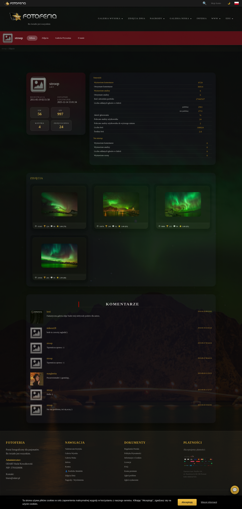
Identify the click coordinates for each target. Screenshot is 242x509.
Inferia (202, 18)
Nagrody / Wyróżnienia (74, 480)
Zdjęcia (45, 38)
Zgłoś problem (130, 475)
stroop (4, 48)
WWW (214, 18)
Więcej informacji (209, 502)
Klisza (32, 38)
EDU (228, 18)
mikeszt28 (51, 328)
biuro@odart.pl (13, 478)
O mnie (81, 38)
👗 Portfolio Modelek (74, 471)
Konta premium (130, 471)
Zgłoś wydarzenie (131, 480)
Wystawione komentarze (103, 82)
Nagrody (156, 18)
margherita (52, 373)
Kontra (68, 467)
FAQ (126, 467)
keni (49, 311)
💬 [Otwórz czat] (234, 490)
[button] (122, 18)
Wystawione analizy (102, 91)
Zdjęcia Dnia (136, 18)
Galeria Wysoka (109, 18)
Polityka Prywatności (132, 453)
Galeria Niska (179, 18)
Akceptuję (187, 502)
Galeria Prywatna (63, 38)
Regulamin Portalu (131, 449)
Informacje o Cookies (132, 458)
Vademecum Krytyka (73, 449)
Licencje (127, 462)
